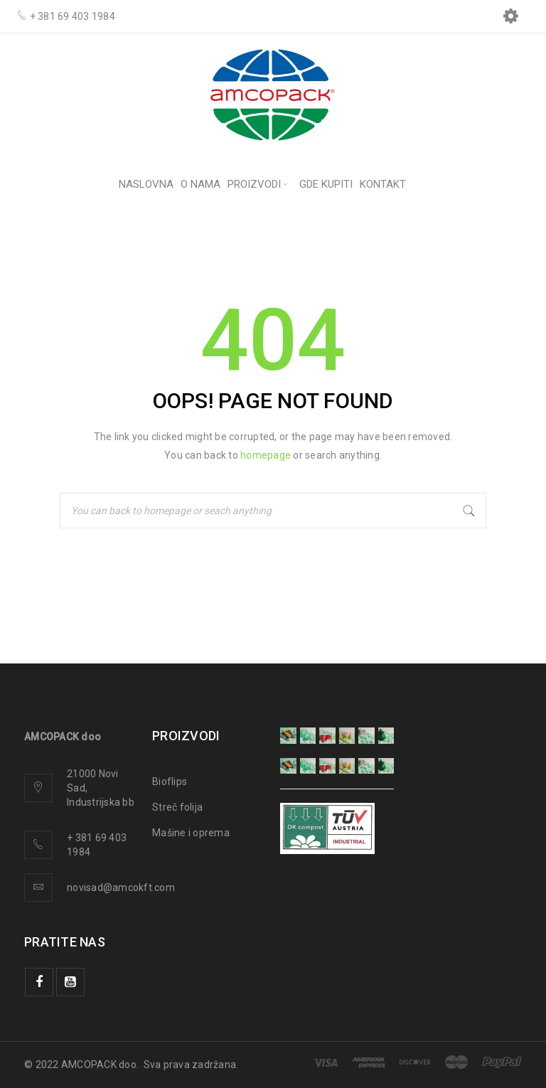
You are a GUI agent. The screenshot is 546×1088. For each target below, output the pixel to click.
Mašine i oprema (191, 832)
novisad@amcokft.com (121, 887)
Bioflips (169, 781)
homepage (265, 455)
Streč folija (177, 807)
